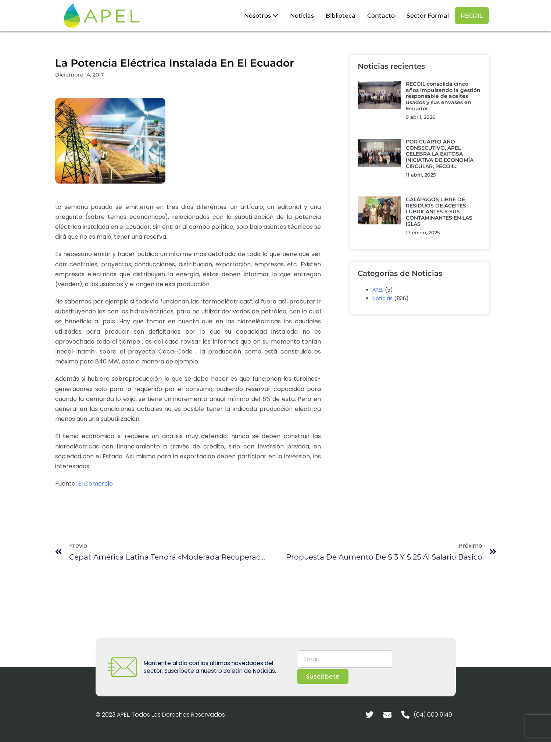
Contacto (381, 15)
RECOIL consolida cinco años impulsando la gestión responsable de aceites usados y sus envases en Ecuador (443, 96)
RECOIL (472, 15)
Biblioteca (340, 15)
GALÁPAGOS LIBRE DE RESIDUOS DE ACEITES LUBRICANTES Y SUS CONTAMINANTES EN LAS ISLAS (439, 211)
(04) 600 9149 (433, 714)
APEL (377, 290)
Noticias (302, 15)
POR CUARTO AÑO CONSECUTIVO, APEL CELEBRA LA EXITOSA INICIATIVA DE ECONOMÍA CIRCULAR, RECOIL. (439, 154)
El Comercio (95, 483)
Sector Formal (428, 15)
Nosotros (261, 15)
